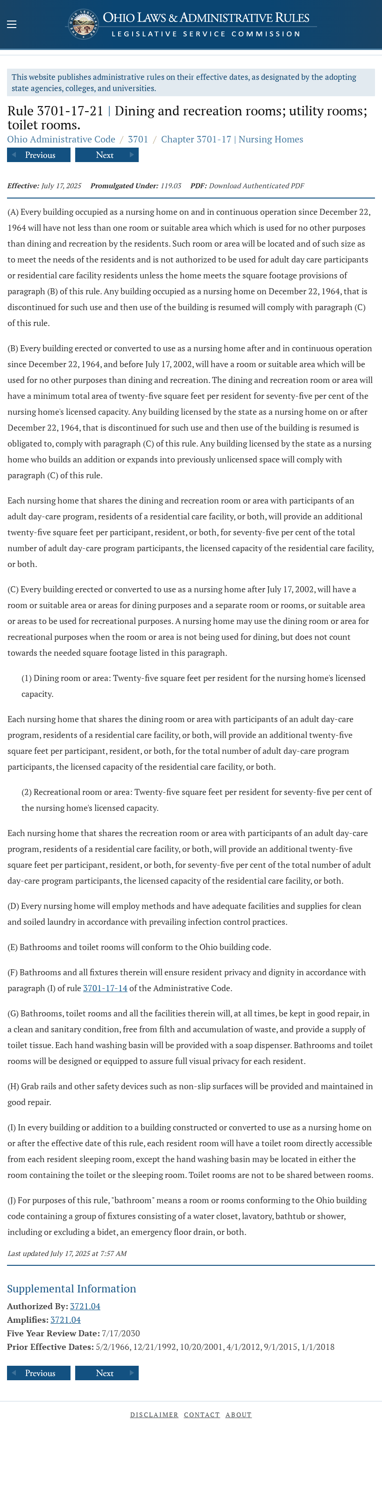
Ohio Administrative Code (61, 139)
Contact (202, 1414)
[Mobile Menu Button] (11, 25)
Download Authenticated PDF (256, 185)
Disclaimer (154, 1414)
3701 (138, 139)
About (239, 1414)
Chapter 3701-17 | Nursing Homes (232, 139)
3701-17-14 (105, 987)
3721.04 (85, 1306)
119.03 (170, 185)
